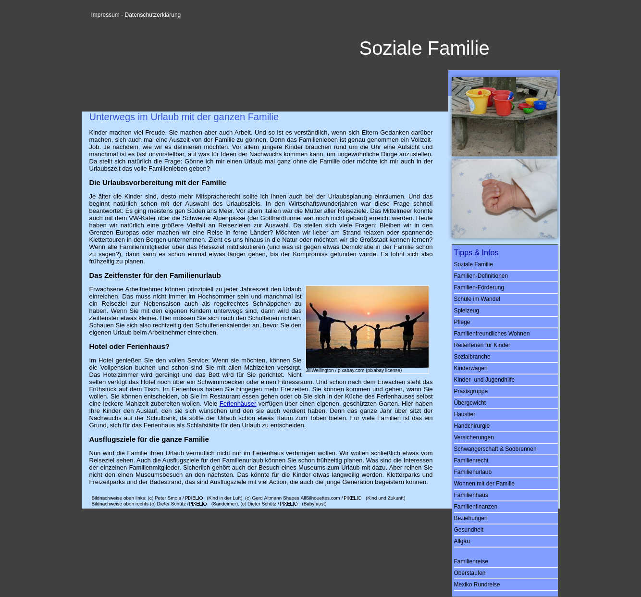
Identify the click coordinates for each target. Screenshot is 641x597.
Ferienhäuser (238, 403)
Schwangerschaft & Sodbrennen (495, 449)
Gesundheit (468, 529)
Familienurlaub (473, 472)
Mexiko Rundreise (477, 584)
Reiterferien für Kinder (482, 345)
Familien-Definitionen (481, 276)
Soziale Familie (473, 264)
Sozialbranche (472, 356)
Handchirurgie (472, 426)
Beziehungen (471, 518)
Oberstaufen (470, 573)
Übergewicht (470, 402)
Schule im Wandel (477, 299)
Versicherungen (474, 437)
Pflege (462, 322)
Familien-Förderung (479, 287)
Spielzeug (467, 310)
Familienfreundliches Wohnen (492, 333)
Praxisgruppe (471, 391)
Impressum (105, 15)
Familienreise (471, 561)
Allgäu (462, 541)
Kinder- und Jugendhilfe (484, 379)
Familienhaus (471, 495)
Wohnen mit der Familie (484, 483)
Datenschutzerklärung (153, 15)
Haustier (465, 414)
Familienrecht (471, 460)
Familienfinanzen (476, 506)
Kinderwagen (471, 368)
